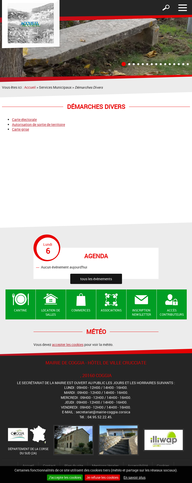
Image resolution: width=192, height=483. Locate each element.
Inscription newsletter (141, 312)
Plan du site (73, 465)
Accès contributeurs (172, 312)
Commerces (81, 310)
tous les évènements (96, 278)
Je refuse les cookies (102, 477)
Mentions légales (105, 465)
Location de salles (50, 312)
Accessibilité (138, 465)
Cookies (163, 465)
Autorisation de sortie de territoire (38, 124)
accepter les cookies (68, 344)
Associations (111, 310)
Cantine (20, 310)
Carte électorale (24, 119)
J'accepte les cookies (64, 477)
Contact (49, 465)
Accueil (30, 87)
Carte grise (20, 129)
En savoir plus (135, 477)
